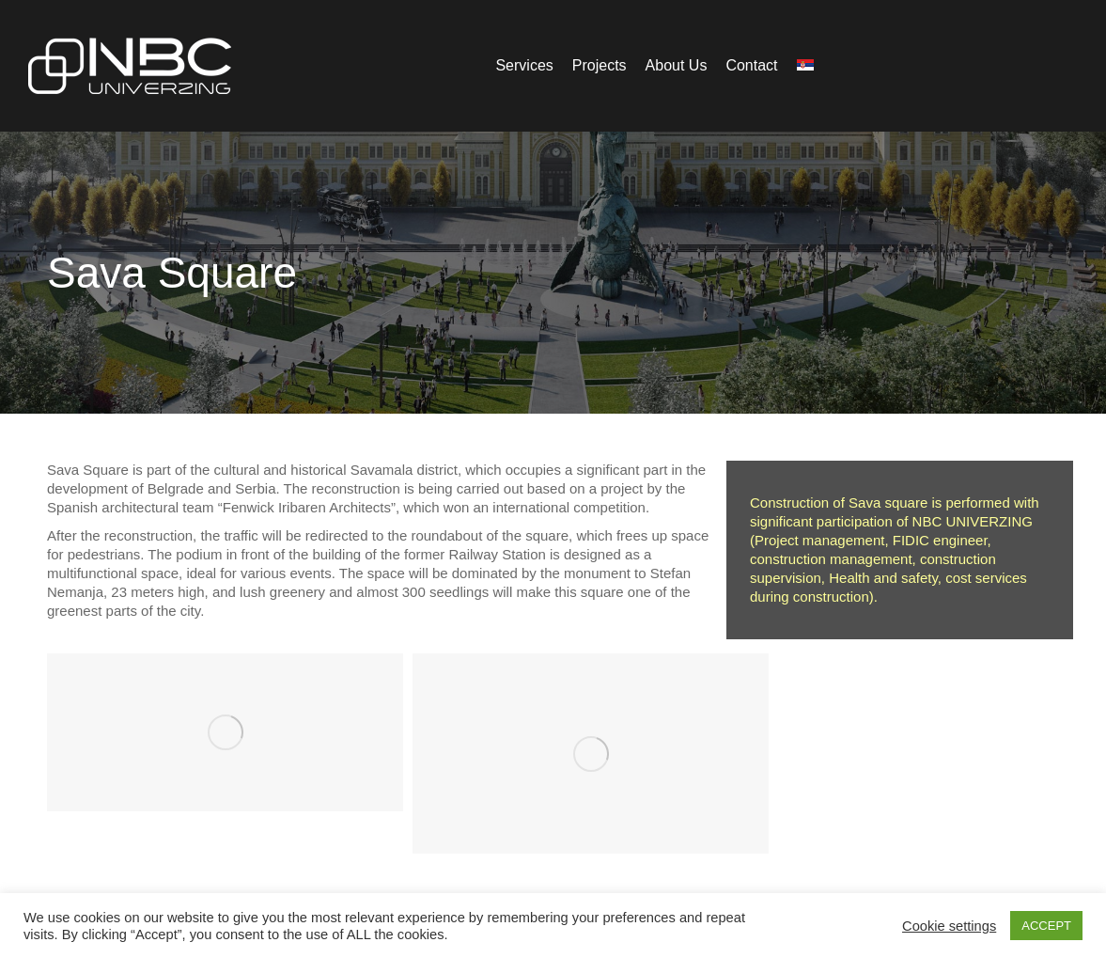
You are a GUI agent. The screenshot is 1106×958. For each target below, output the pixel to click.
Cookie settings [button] (949, 926)
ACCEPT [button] (1046, 926)
